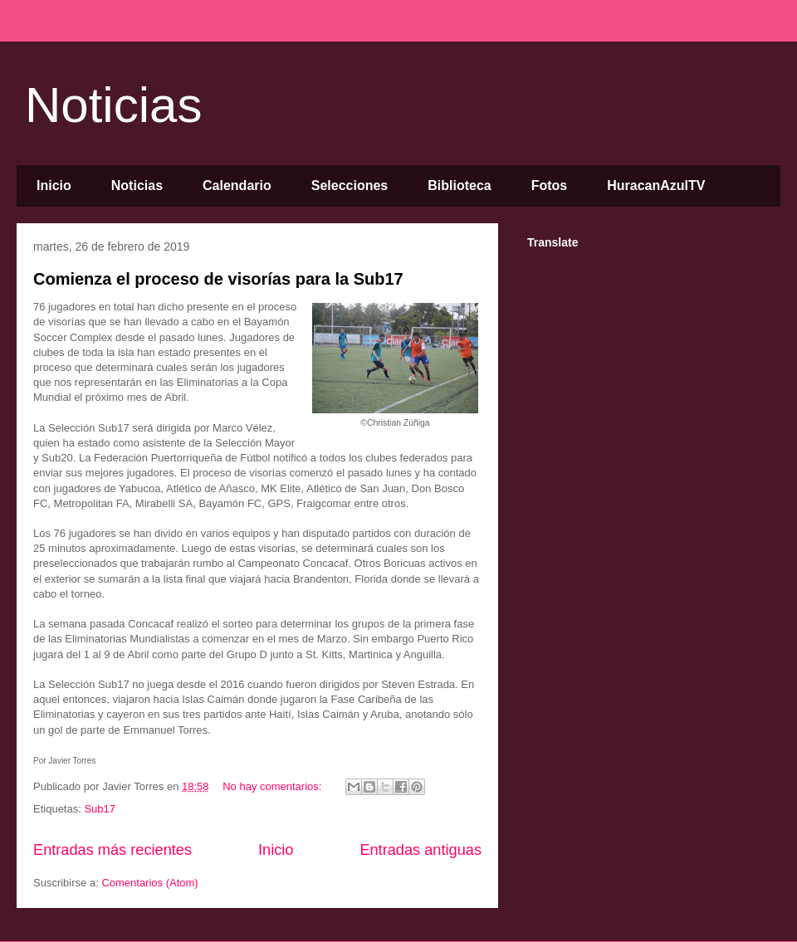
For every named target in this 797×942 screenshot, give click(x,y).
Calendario (237, 185)
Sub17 (99, 809)
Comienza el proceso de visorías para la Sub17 (218, 279)
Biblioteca (459, 185)
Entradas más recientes (112, 850)
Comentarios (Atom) (149, 882)
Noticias (113, 105)
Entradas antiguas (420, 850)
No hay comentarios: (273, 786)
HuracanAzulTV (656, 185)
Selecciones (350, 185)
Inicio (54, 185)
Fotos (549, 185)
